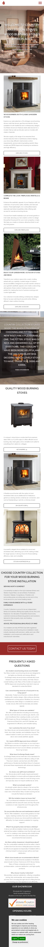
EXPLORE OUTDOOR (22, 307)
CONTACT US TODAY (22, 648)
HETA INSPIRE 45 (21, 449)
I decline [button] (22, 938)
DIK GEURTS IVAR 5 (22, 505)
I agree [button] (14, 938)
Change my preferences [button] (20, 942)
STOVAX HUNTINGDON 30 (21, 561)
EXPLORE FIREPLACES (22, 230)
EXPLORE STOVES (22, 153)
